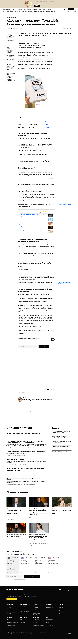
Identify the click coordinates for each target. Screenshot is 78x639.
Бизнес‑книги (35, 620)
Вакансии (48, 622)
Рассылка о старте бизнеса (11, 614)
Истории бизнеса (49, 609)
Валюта (60, 613)
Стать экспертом (49, 625)
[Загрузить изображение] (53, 408)
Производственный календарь (12, 622)
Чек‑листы (8, 610)
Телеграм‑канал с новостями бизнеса (25, 624)
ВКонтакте (62, 590)
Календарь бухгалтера (10, 623)
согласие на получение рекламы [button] (30, 348)
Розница (34, 609)
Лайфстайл (35, 622)
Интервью (48, 606)
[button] (64, 9)
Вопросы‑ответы (9, 609)
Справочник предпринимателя (38, 625)
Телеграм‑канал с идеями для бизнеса (11, 613)
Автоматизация (62, 609)
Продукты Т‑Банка (49, 620)
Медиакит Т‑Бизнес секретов (51, 623)
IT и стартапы (35, 607)
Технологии (35, 623)
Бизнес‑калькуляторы (10, 625)
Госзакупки (61, 612)
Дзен (70, 590)
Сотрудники (61, 607)
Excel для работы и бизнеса (25, 611)
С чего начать (9, 607)
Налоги (7, 619)
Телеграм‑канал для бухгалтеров (10, 627)
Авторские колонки (49, 607)
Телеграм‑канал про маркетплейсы (36, 614)
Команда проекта (49, 619)
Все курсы (21, 612)
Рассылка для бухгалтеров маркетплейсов (38, 611)
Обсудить (63, 28)
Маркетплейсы (36, 606)
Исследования (22, 622)
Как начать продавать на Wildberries (24, 606)
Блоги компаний (36, 619)
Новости (21, 619)
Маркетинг (61, 606)
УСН (7, 620)
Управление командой (63, 610)
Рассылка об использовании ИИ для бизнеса (39, 627)
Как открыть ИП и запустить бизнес (25, 609)
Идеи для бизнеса (9, 606)
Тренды (21, 620)
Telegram (55, 590)
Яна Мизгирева (26, 397)
